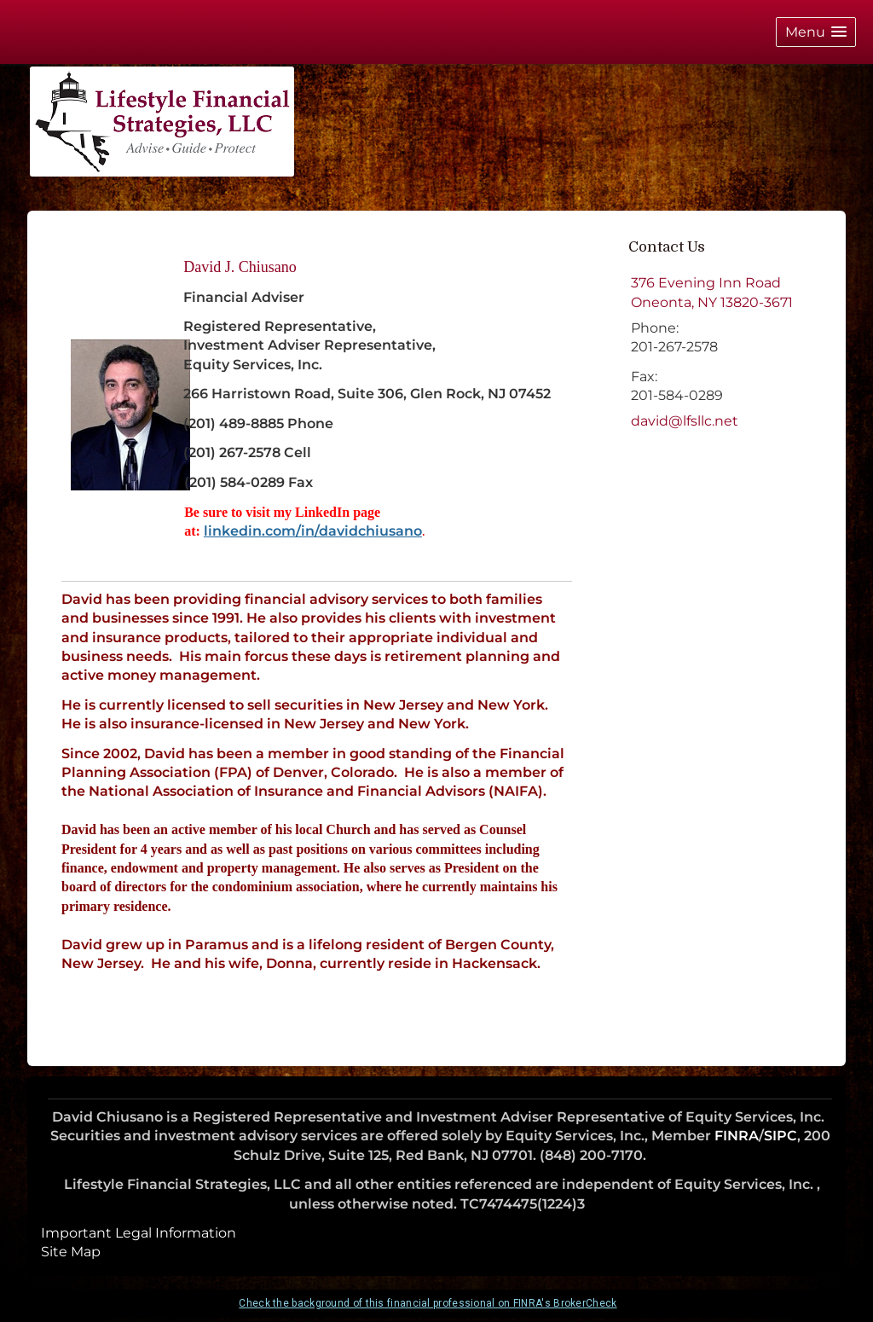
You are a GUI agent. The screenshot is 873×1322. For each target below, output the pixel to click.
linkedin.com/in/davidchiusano (313, 531)
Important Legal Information (138, 1233)
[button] (816, 32)
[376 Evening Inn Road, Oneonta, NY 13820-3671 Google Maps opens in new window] (712, 293)
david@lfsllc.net (684, 421)
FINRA (736, 1136)
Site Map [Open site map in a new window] (71, 1252)
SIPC (780, 1136)
